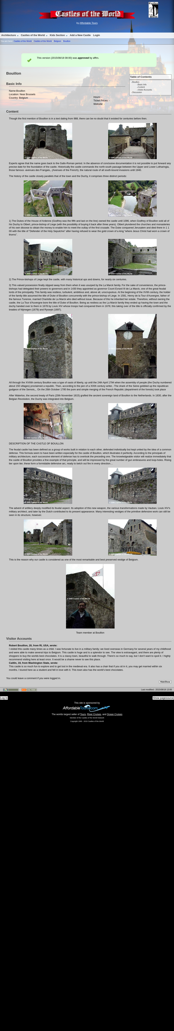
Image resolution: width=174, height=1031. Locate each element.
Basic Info (142, 85)
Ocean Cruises (114, 714)
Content (141, 87)
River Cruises (94, 714)
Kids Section (57, 35)
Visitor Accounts (145, 90)
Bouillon (66, 41)
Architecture (8, 35)
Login (96, 35)
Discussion (137, 92)
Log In (4, 698)
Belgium (57, 41)
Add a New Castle (80, 35)
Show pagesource (163, 698)
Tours (83, 714)
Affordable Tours (89, 23)
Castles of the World (33, 35)
